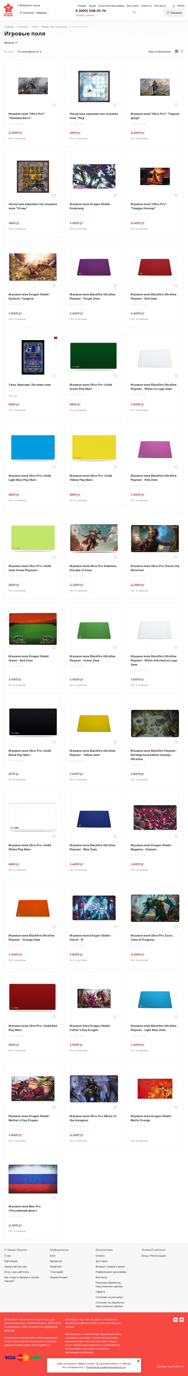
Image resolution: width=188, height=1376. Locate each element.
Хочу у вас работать (16, 1271)
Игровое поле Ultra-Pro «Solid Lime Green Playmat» (30, 568)
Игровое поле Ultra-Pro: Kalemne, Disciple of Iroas (93, 568)
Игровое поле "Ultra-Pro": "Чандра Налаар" (149, 206)
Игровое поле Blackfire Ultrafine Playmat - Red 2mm (153, 296)
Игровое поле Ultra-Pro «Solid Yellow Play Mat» (91, 478)
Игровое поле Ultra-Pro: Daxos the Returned (155, 568)
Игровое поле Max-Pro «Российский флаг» (25, 1208)
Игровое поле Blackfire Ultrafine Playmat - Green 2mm (92, 658)
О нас (7, 1255)
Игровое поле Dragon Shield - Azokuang (90, 206)
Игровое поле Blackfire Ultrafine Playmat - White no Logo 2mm (153, 387)
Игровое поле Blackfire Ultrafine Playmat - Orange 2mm (31, 937)
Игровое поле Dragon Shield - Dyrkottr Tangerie (29, 296)
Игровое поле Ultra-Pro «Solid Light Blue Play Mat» (30, 478)
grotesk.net (177, 1366)
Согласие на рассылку (109, 1297)
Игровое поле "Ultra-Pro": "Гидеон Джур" (155, 116)
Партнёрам (11, 1261)
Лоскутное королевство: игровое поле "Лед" (94, 116)
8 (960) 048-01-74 (91, 11)
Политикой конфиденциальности (106, 1367)
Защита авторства (15, 1266)
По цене (9, 51)
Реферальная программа (111, 1271)
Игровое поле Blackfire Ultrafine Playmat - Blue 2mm (92, 847)
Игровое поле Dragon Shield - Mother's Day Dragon (29, 1118)
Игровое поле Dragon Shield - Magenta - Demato (151, 847)
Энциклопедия (58, 1277)
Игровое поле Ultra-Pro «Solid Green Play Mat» (91, 387)
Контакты (160, 5)
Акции (92, 5)
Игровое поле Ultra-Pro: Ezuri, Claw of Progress (152, 937)
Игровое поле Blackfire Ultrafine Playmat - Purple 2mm (92, 296)
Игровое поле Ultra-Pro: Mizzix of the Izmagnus (93, 1118)
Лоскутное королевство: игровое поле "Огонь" (33, 206)
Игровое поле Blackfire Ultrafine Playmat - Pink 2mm (153, 478)
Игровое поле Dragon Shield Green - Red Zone (28, 658)
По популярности (30, 52)
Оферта (100, 1291)
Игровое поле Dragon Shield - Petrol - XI (90, 937)
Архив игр (56, 1261)
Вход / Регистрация (154, 1255)
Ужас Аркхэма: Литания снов (30, 384)
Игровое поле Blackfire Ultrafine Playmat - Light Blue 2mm (153, 1028)
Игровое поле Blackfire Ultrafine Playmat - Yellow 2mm (92, 753)
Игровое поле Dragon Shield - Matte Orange (151, 1118)
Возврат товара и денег (110, 1266)
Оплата (100, 1255)
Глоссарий (56, 1271)
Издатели (56, 1266)
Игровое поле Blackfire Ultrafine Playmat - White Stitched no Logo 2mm (154, 660)
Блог (53, 1255)
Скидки (82, 5)
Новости (146, 5)
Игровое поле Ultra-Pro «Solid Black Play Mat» (30, 753)
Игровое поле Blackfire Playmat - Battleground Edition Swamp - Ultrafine (154, 755)
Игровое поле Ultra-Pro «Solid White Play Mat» (30, 847)
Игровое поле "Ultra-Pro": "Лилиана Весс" (27, 116)
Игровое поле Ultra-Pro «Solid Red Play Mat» (33, 1028)
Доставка (132, 5)
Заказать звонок (85, 15)
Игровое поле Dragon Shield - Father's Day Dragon (90, 1028)
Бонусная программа (111, 5)
